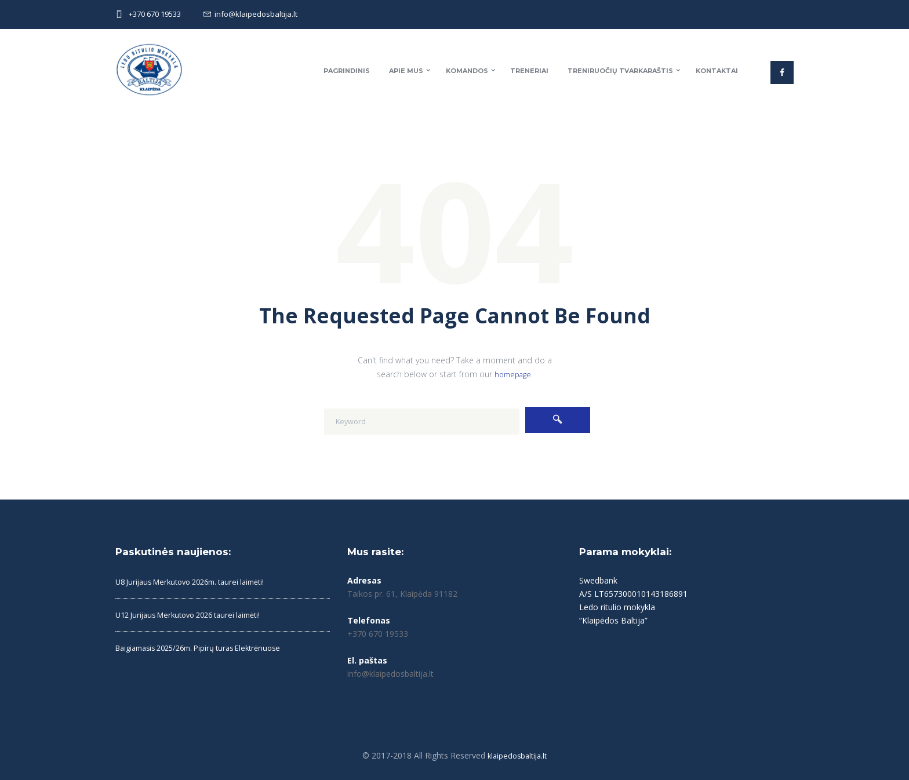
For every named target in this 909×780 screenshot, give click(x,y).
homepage (512, 374)
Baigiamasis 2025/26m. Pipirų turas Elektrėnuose (207, 647)
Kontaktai (717, 71)
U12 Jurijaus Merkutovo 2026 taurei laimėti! (196, 614)
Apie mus (406, 71)
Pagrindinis (346, 71)
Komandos (467, 71)
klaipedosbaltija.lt (517, 755)
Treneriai (529, 71)
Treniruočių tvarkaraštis (620, 71)
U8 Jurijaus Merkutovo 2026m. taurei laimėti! (198, 581)
